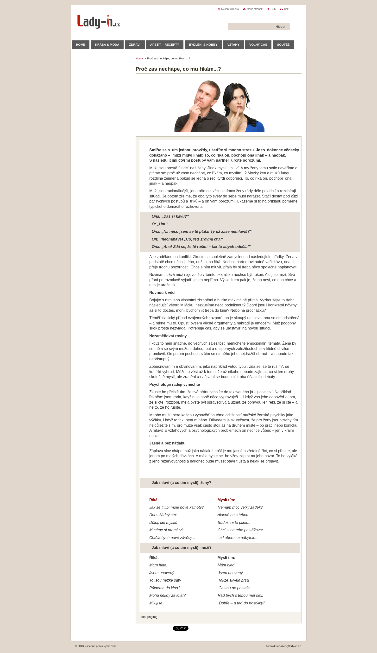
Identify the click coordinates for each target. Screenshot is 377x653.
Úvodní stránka (230, 8)
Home (139, 58)
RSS (273, 8)
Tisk (286, 8)
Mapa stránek (255, 8)
